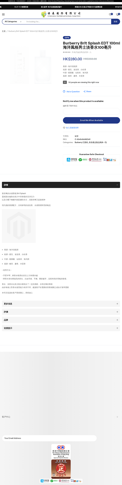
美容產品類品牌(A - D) (98, 142)
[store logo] (61, 14)
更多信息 (8, 303)
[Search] (115, 21)
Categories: (68, 142)
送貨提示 (8, 328)
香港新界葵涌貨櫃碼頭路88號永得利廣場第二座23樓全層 (36, 392)
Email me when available (91, 120)
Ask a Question (71, 91)
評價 (6, 312)
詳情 (6, 185)
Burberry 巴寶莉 (81, 142)
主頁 (4, 31)
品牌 (6, 320)
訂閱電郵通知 (109, 438)
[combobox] (72, 21)
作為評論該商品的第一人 (82, 52)
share (87, 91)
